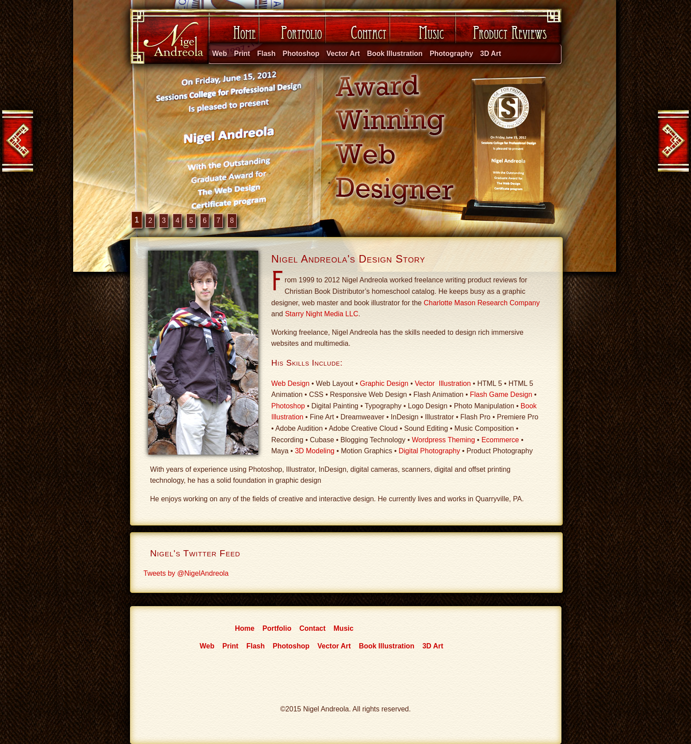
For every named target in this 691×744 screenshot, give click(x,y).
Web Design (290, 383)
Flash (266, 53)
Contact (357, 36)
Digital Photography (429, 451)
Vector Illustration (443, 383)
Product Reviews (508, 36)
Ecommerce (500, 440)
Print (242, 53)
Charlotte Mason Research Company (481, 303)
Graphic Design (384, 383)
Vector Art (343, 53)
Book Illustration (395, 53)
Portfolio (291, 36)
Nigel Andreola (169, 36)
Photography (451, 53)
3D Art (490, 53)
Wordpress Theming (443, 440)
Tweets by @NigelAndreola (186, 573)
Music (422, 36)
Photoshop (300, 53)
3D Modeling (314, 451)
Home (233, 36)
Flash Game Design (501, 394)
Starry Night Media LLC (321, 314)
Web (219, 53)
